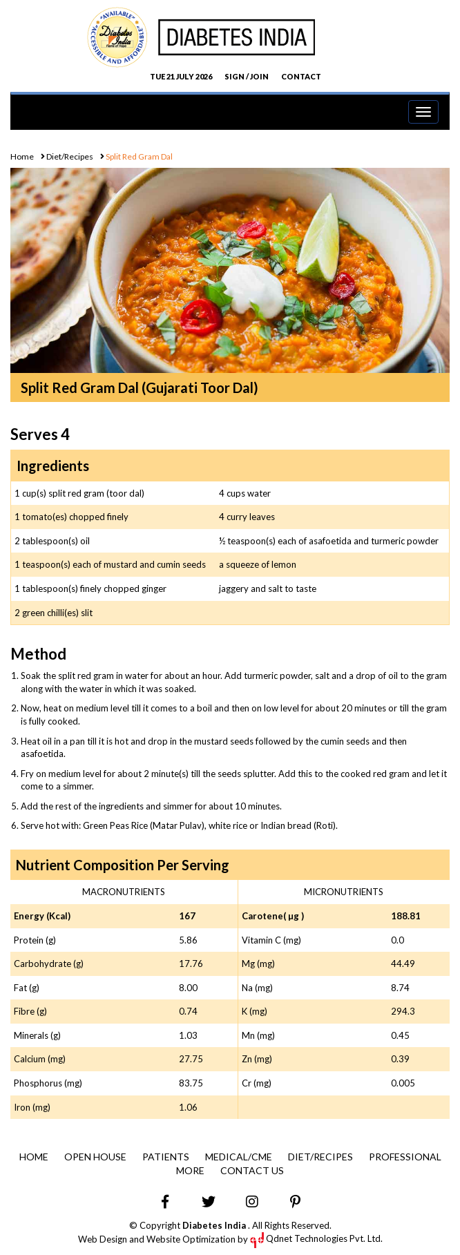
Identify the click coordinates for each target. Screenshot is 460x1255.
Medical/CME (238, 1156)
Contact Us (252, 1170)
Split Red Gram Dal (138, 156)
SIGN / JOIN (246, 76)
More (190, 1170)
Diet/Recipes (69, 156)
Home (22, 156)
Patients (165, 1156)
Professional (405, 1156)
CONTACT (301, 76)
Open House (95, 1156)
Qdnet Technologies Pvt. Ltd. (316, 1238)
